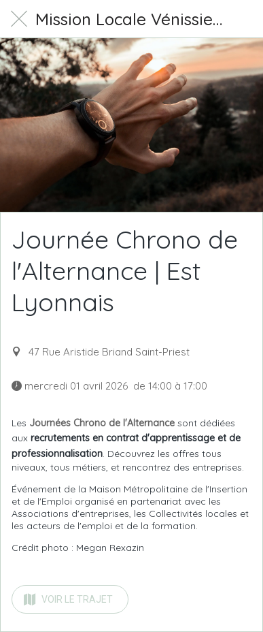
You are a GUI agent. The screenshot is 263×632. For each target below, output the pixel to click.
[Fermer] (19, 19)
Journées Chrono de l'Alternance (102, 423)
